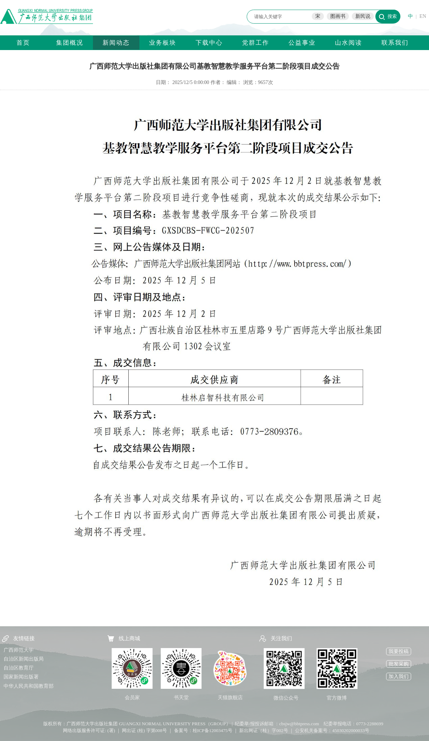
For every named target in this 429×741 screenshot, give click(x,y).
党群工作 (255, 42)
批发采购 (399, 664)
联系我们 (395, 42)
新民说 (362, 16)
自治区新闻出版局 (24, 659)
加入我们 (399, 676)
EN (422, 16)
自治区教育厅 (19, 668)
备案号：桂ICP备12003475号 (203, 730)
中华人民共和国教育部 (29, 686)
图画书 (337, 16)
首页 (23, 42)
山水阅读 (348, 42)
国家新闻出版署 (21, 677)
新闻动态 (116, 42)
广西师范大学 (19, 650)
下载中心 (209, 42)
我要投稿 (399, 651)
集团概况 (69, 42)
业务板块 (162, 42)
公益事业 (302, 42)
